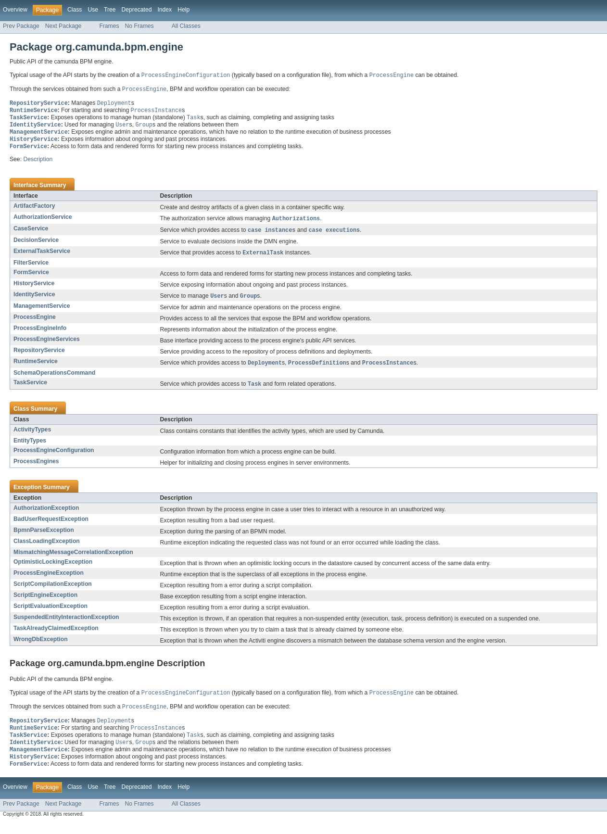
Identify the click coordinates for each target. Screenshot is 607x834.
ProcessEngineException (48, 580)
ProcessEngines (36, 468)
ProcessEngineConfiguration (53, 457)
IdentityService (34, 300)
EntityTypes (29, 447)
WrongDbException (40, 646)
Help (183, 9)
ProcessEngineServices (46, 345)
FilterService (31, 268)
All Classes (186, 26)
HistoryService (33, 289)
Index (164, 9)
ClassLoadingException (46, 548)
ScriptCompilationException (52, 591)
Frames (109, 26)
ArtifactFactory (34, 210)
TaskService (30, 389)
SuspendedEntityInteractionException (66, 624)
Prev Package (21, 26)
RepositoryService (39, 356)
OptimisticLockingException (52, 569)
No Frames (139, 26)
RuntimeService (35, 367)
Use (93, 9)
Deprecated (137, 9)
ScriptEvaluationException (50, 613)
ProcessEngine (34, 323)
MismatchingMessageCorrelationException (73, 559)
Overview (15, 9)
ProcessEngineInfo (39, 334)
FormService (31, 278)
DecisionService (36, 245)
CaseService (30, 233)
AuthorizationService (42, 221)
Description (37, 163)
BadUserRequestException (51, 526)
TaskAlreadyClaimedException (56, 635)
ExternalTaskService (41, 256)
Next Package (63, 26)
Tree (110, 9)
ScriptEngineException (45, 602)
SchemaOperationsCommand (54, 379)
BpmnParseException (43, 537)
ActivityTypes (32, 436)
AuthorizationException (46, 515)
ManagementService (41, 312)
